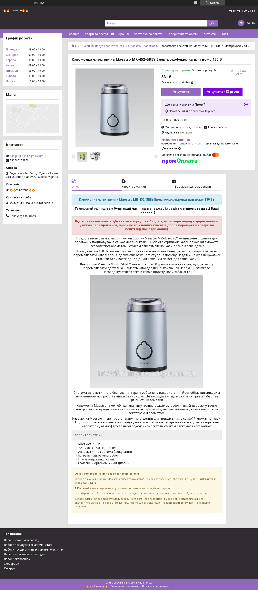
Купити (183, 92)
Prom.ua (148, 582)
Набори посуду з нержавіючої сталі (28, 545)
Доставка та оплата (148, 34)
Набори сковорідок (17, 559)
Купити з (225, 92)
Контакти (209, 34)
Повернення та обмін (182, 34)
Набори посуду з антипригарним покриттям (33, 549)
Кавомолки (151, 46)
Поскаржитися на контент (125, 586)
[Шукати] (212, 23)
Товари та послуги (96, 34)
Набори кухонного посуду (21, 540)
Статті (224, 34)
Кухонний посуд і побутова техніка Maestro (111, 46)
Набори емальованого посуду (24, 554)
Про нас (124, 34)
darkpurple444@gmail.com (27, 156)
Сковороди (11, 563)
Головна (73, 34)
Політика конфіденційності (157, 586)
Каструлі (9, 568)
